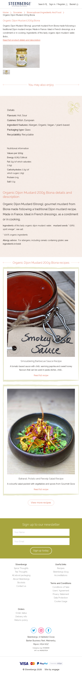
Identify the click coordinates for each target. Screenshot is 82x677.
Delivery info (21, 616)
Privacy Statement (61, 594)
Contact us (21, 586)
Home (6, 12)
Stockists (21, 582)
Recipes (61, 568)
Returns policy (21, 620)
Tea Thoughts (21, 572)
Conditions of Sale (60, 587)
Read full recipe (41, 375)
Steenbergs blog (60, 572)
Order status (21, 613)
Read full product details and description (21, 40)
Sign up (41, 550)
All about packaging (21, 575)
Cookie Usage (60, 601)
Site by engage (52, 669)
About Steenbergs (21, 579)
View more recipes (41, 502)
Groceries (17, 12)
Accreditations (60, 575)
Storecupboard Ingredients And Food (44, 12)
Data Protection (61, 598)
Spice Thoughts (21, 568)
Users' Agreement (61, 590)
